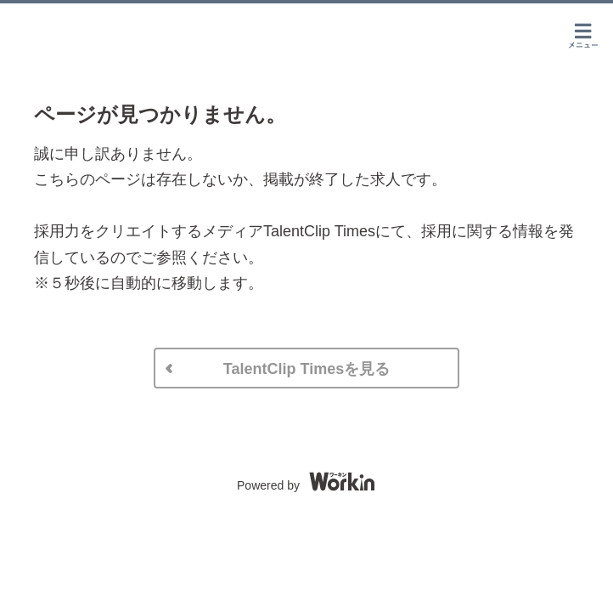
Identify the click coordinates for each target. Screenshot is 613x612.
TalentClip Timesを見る (306, 368)
